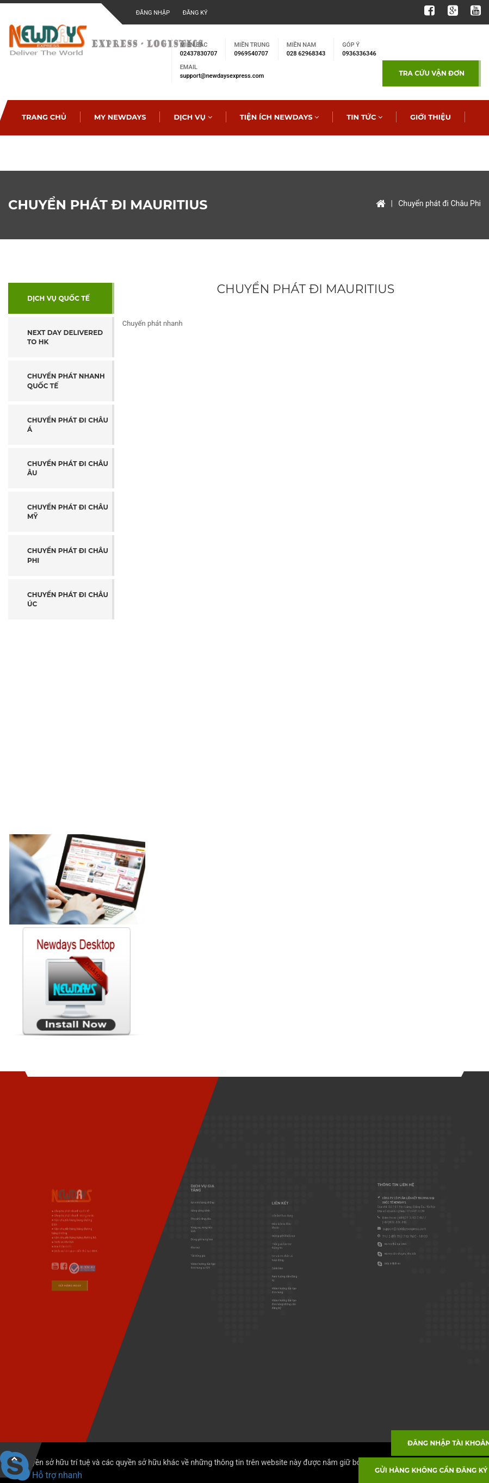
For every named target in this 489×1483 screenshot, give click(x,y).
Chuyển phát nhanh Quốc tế (66, 380)
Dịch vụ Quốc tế (58, 298)
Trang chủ (44, 117)
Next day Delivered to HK (65, 337)
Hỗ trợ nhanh (41, 1475)
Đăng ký (195, 12)
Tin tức (364, 117)
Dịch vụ (193, 117)
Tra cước (41, 152)
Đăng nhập (153, 12)
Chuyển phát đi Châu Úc (67, 599)
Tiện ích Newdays (279, 117)
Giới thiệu (430, 117)
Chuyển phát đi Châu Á (67, 424)
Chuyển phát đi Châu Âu (67, 468)
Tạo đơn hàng (121, 152)
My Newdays (120, 117)
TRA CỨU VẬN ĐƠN (432, 73)
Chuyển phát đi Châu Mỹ (67, 511)
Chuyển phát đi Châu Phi (439, 203)
